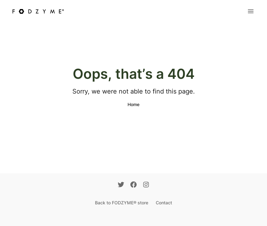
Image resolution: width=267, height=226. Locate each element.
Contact (164, 202)
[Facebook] (133, 185)
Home (133, 104)
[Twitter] (121, 185)
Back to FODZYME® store (121, 202)
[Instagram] (146, 185)
